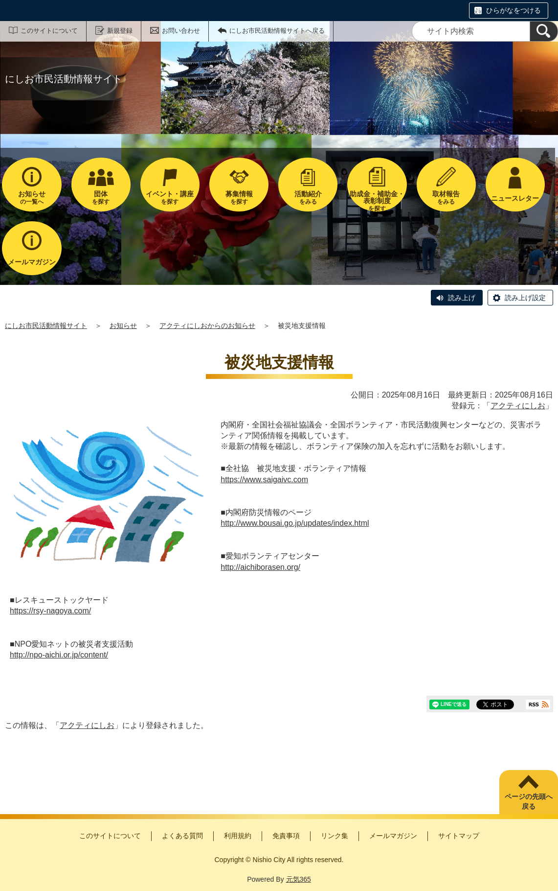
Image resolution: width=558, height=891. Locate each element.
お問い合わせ (181, 30)
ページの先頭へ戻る (529, 801)
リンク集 (334, 836)
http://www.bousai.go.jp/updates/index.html (295, 523)
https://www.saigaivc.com (264, 479)
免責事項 (286, 836)
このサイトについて (49, 30)
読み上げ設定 (525, 298)
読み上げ (461, 298)
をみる (307, 197)
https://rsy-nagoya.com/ (50, 611)
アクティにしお (518, 405)
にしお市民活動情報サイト (46, 325)
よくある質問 (182, 836)
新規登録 (120, 30)
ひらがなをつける (513, 10)
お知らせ (123, 325)
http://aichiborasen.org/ (260, 567)
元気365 (298, 879)
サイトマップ (458, 836)
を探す (101, 197)
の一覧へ (31, 197)
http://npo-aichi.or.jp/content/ (59, 655)
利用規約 (237, 836)
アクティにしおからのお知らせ (207, 325)
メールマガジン (393, 836)
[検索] (544, 31)
